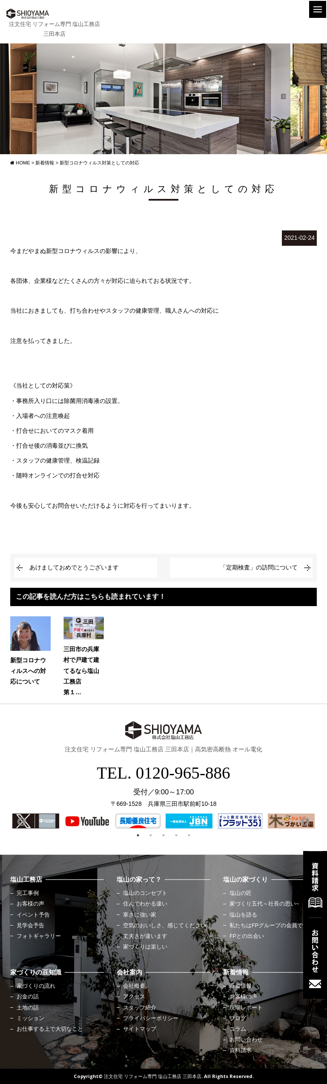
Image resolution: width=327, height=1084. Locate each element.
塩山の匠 (240, 893)
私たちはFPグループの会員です (268, 926)
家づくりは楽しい (145, 947)
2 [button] (150, 835)
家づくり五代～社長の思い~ (264, 904)
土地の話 (28, 1008)
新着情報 (240, 986)
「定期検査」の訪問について (259, 567)
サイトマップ (139, 1029)
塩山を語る (243, 915)
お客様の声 (30, 904)
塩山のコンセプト (145, 893)
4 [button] (176, 835)
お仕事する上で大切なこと (50, 1029)
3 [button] (163, 835)
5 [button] (189, 835)
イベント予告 (33, 915)
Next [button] (304, 821)
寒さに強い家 (139, 915)
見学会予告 (30, 926)
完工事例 (28, 893)
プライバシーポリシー (150, 1018)
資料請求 (240, 1050)
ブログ (237, 1018)
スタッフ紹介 (139, 1008)
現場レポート (246, 1008)
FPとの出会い (246, 936)
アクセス (134, 997)
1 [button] (138, 835)
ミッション (30, 1018)
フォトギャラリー (39, 936)
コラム (237, 1029)
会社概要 (134, 986)
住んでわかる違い (145, 904)
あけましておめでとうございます (74, 567)
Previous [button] (21, 821)
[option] (35, 821)
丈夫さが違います (145, 936)
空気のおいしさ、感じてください (164, 926)
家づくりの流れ (36, 986)
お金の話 (28, 997)
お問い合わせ (246, 1040)
